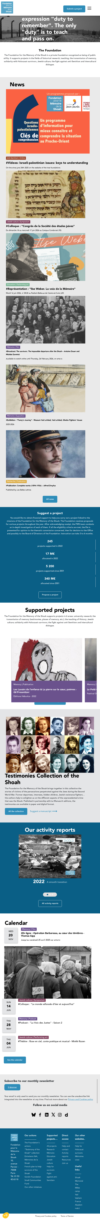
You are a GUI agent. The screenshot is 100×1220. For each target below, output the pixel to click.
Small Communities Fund (33, 1182)
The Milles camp (77, 1188)
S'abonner (12, 1087)
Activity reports (65, 1154)
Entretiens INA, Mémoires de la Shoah (31, 1160)
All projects (51, 1146)
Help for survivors (50, 1168)
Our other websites (80, 1137)
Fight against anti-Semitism (52, 1177)
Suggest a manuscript (43, 811)
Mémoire (50, 1152)
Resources (66, 1159)
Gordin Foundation (33, 1176)
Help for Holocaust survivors (79, 1149)
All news (50, 499)
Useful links (78, 1168)
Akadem (78, 1205)
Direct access (65, 1137)
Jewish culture (50, 1161)
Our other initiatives (33, 1187)
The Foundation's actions (32, 1144)
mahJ (77, 1208)
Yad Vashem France (78, 1198)
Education (51, 1156)
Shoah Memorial (79, 1179)
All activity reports (50, 903)
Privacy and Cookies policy (80, 1099)
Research (51, 1149)
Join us (65, 1163)
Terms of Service (67, 1216)
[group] (50, 866)
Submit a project (74, 8)
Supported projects (52, 1137)
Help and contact (66, 1148)
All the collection (16, 811)
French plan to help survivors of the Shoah (33, 1170)
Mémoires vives (79, 1158)
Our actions (30, 1135)
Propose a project (50, 594)
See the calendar (14, 1060)
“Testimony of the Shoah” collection (32, 1151)
